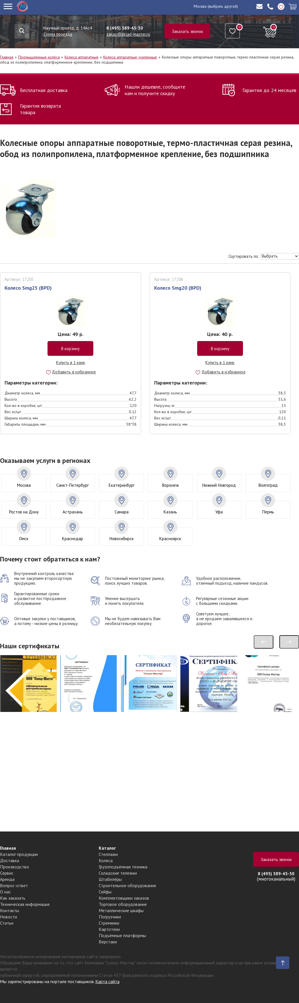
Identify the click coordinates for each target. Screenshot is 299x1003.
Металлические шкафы (121, 910)
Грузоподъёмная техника (123, 867)
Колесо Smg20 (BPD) (177, 288)
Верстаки (108, 942)
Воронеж (170, 485)
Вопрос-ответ (14, 885)
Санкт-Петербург (72, 485)
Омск (23, 538)
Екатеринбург (122, 485)
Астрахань (73, 512)
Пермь (268, 512)
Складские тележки (118, 873)
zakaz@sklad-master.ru (128, 34)
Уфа (219, 512)
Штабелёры (110, 879)
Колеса (106, 860)
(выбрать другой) (223, 6)
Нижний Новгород (219, 485)
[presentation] (263, 642)
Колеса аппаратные (81, 57)
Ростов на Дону (24, 512)
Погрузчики (110, 917)
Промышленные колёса (39, 57)
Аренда (7, 879)
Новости (8, 917)
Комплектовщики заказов (124, 898)
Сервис (6, 873)
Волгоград (268, 485)
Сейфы (105, 892)
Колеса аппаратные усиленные (130, 57)
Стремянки (109, 923)
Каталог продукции (19, 854)
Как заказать (12, 898)
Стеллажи (108, 854)
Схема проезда (58, 34)
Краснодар (72, 538)
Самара (122, 512)
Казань (170, 512)
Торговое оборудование (123, 904)
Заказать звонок (187, 31)
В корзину (70, 348)
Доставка (9, 860)
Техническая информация (25, 904)
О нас (5, 892)
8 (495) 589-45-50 (124, 28)
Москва (200, 6)
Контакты (9, 910)
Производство (14, 867)
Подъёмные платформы (122, 935)
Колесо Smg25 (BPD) (28, 288)
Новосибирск (122, 538)
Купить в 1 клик (70, 362)
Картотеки (109, 929)
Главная (6, 57)
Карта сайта (107, 981)
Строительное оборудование (127, 885)
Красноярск (170, 538)
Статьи (6, 923)
